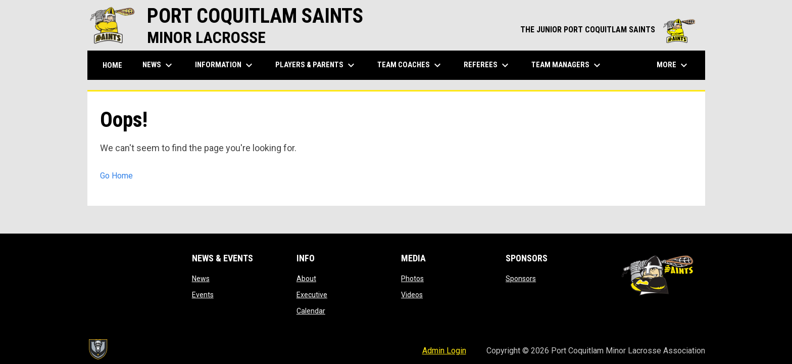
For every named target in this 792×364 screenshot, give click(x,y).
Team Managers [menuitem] (567, 65)
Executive (311, 295)
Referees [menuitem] (487, 65)
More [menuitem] (673, 65)
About (306, 279)
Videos (412, 295)
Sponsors (521, 279)
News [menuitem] (158, 65)
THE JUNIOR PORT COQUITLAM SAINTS (607, 29)
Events (203, 295)
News (201, 279)
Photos (412, 279)
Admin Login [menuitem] (444, 350)
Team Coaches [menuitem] (410, 65)
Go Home (116, 175)
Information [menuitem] (225, 65)
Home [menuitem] (112, 65)
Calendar (310, 311)
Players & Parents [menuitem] (316, 65)
